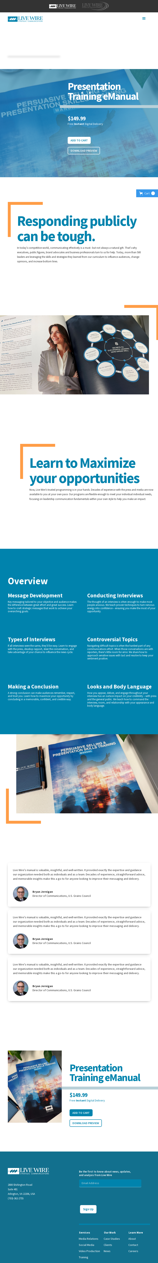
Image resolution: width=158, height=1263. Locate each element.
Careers (133, 1251)
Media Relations (88, 1239)
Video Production (89, 1251)
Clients (108, 1245)
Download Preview (84, 150)
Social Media (86, 1245)
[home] (25, 19)
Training (83, 1257)
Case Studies (112, 1239)
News (107, 1251)
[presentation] (110, 1195)
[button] (144, 18)
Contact (133, 1245)
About (132, 1239)
